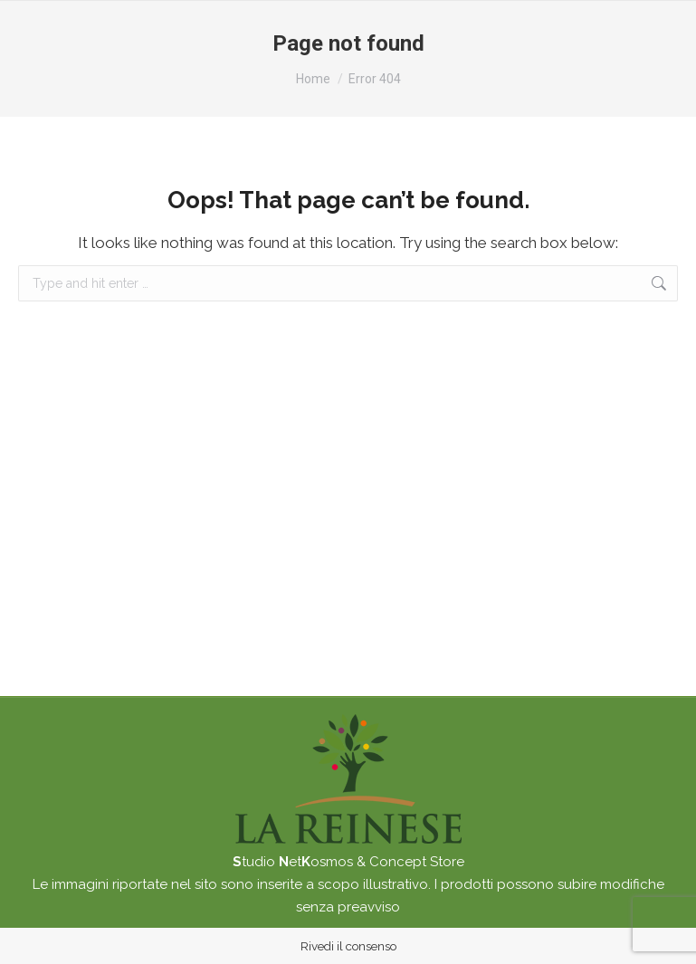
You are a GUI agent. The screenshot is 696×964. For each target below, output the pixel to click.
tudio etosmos (293, 862)
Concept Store (416, 862)
